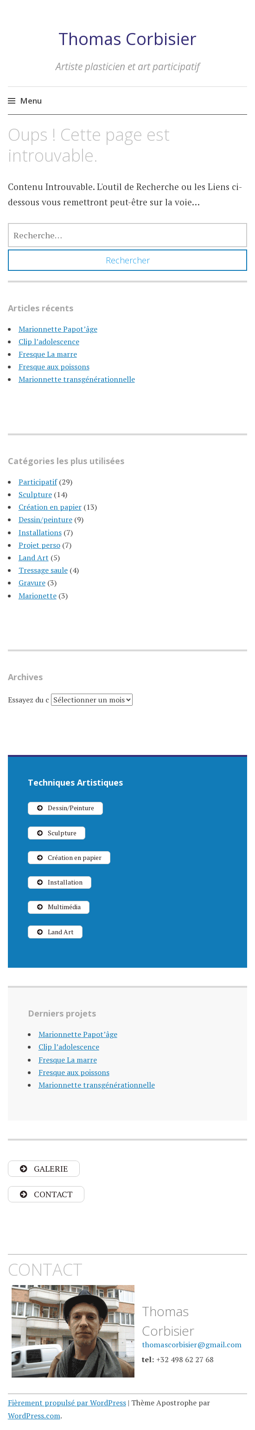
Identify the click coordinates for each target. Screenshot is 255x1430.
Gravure (32, 582)
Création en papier (50, 507)
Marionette (38, 595)
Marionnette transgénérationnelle (77, 379)
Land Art (34, 557)
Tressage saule (43, 570)
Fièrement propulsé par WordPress (67, 1402)
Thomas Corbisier (127, 38)
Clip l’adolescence (49, 341)
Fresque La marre (48, 354)
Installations (40, 532)
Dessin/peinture (45, 519)
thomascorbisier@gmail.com (192, 1344)
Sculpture (35, 494)
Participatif (38, 482)
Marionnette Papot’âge (58, 329)
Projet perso (39, 545)
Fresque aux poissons (54, 366)
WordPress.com (34, 1415)
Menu (31, 100)
